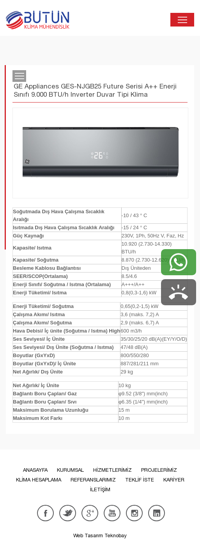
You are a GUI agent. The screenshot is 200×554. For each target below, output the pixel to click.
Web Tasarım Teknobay (100, 535)
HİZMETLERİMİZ (112, 470)
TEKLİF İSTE (139, 480)
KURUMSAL (70, 470)
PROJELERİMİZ (159, 470)
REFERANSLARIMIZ (93, 480)
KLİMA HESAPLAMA (38, 480)
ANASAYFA (35, 470)
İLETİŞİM (100, 489)
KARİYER (173, 480)
